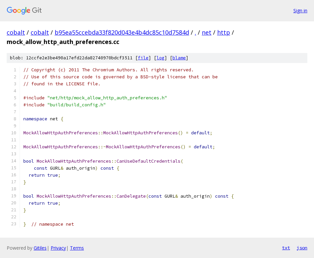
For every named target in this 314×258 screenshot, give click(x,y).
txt (286, 248)
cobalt (16, 32)
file (143, 58)
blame (179, 58)
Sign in (300, 10)
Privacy (58, 248)
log (160, 58)
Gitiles (40, 248)
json (302, 248)
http (223, 32)
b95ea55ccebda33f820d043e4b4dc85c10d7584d (122, 32)
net (206, 32)
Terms (77, 248)
